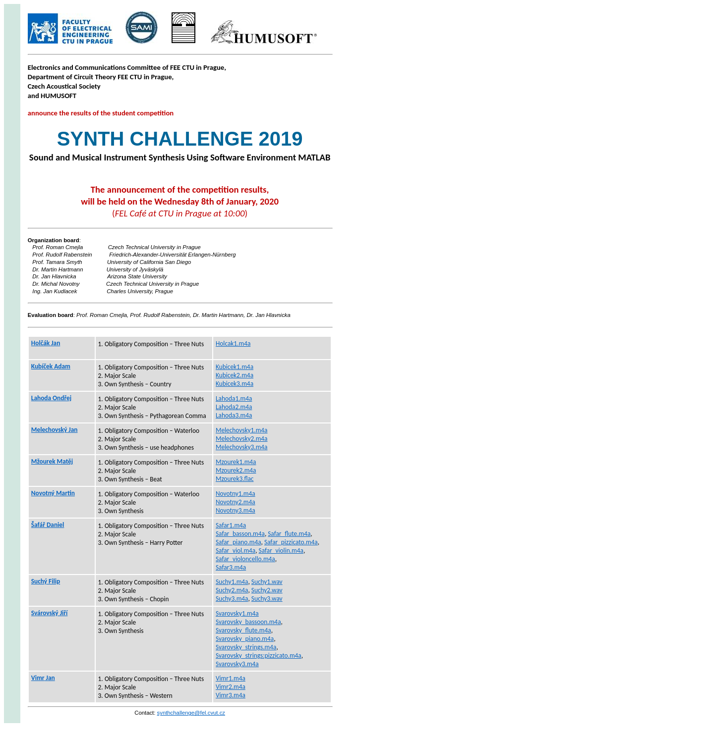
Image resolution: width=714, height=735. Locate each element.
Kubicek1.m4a (234, 367)
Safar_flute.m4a (289, 533)
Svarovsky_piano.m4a (245, 638)
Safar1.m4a (231, 525)
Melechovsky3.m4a (242, 447)
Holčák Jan (45, 343)
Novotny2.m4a (235, 502)
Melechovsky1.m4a (242, 430)
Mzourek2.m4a (236, 470)
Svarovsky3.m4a (237, 664)
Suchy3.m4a (232, 598)
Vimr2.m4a (230, 686)
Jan (54, 429)
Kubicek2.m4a (234, 375)
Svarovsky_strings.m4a (246, 647)
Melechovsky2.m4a (242, 438)
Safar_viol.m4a (235, 550)
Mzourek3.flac (235, 478)
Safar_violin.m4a (281, 550)
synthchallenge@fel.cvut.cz (191, 713)
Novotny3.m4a (235, 510)
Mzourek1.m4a (236, 462)
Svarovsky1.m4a (237, 613)
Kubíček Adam (50, 366)
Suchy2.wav (267, 590)
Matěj (52, 461)
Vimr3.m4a (230, 695)
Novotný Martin (53, 493)
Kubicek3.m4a (234, 383)
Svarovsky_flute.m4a (243, 630)
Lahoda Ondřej (51, 398)
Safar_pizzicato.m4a (291, 542)
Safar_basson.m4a (240, 533)
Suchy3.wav (267, 598)
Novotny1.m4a (235, 493)
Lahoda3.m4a (234, 415)
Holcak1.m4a (233, 343)
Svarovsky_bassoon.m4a (248, 622)
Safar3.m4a (231, 567)
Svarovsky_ (258, 655)
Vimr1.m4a (230, 678)
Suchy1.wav (267, 582)
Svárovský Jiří (49, 613)
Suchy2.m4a (232, 590)
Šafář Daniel (47, 525)
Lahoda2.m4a (234, 407)
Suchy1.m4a (232, 582)
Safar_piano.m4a (238, 542)
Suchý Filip (45, 581)
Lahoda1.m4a (234, 398)
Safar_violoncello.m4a (245, 559)
